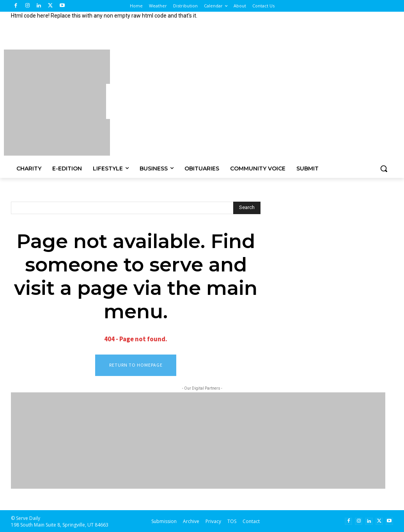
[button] (383, 168)
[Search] (246, 208)
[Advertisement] (248, 101)
